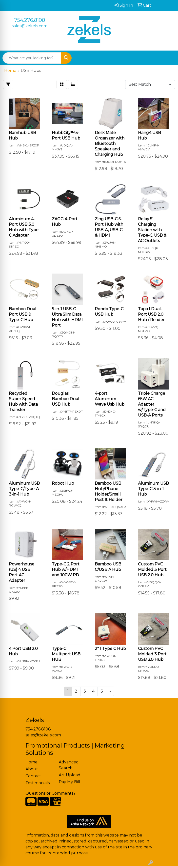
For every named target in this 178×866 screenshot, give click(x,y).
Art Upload (69, 775)
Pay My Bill (69, 782)
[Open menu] (168, 58)
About (31, 769)
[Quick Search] (31, 58)
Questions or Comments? (50, 793)
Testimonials (37, 783)
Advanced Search (69, 765)
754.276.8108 (29, 20)
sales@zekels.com (29, 26)
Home (31, 762)
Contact (33, 776)
